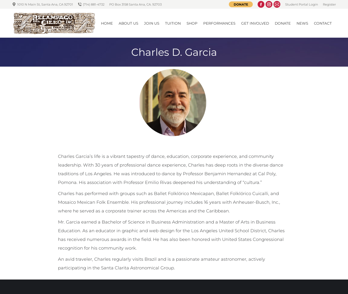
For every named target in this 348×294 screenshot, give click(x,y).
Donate (241, 4)
